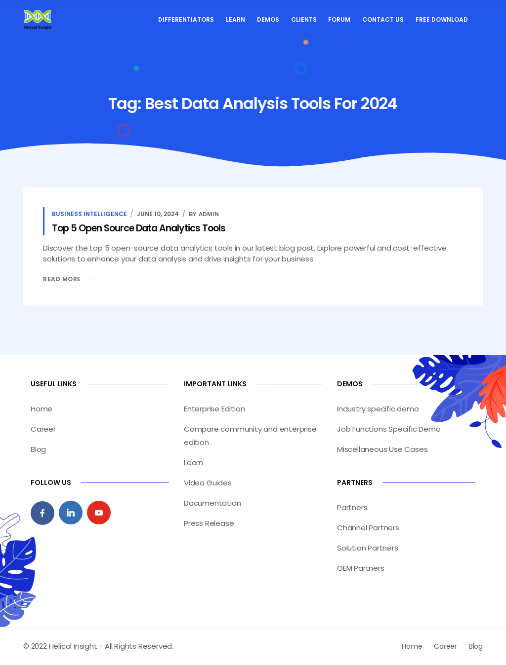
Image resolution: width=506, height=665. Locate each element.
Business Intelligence (89, 214)
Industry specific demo (378, 409)
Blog (38, 449)
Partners (352, 507)
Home (41, 409)
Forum (339, 19)
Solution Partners (367, 548)
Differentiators (186, 19)
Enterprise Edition (214, 409)
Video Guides (208, 483)
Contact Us (383, 19)
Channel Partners (368, 527)
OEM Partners (360, 568)
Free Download (442, 19)
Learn (235, 19)
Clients (304, 19)
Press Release (209, 523)
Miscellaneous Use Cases (382, 449)
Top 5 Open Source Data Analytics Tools (138, 228)
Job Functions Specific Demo (389, 429)
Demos (268, 19)
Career (43, 429)
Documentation (212, 503)
